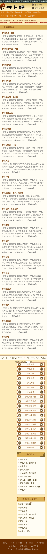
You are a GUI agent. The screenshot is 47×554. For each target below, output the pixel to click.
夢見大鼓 (23, 528)
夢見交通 (30, 392)
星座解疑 (4, 16)
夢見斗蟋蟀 (6, 321)
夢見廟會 (5, 273)
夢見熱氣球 (6, 129)
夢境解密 (40, 543)
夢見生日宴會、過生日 (29, 480)
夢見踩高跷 (6, 289)
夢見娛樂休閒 (38, 20)
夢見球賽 (5, 337)
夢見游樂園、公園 (9, 145)
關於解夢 (30, 447)
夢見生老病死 (30, 434)
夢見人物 (30, 383)
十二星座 (29, 543)
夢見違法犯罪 (30, 406)
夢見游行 (5, 257)
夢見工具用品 (30, 401)
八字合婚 (34, 546)
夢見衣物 (30, 374)
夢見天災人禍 (30, 410)
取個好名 (19, 12)
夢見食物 (30, 387)
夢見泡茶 (5, 177)
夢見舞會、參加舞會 (28, 463)
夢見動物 (30, 369)
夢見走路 (23, 524)
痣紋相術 (31, 16)
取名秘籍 (23, 546)
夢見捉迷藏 (6, 81)
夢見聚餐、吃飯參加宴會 (30, 487)
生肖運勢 (37, 12)
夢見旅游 (5, 305)
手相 (20, 543)
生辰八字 (13, 16)
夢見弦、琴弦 (25, 531)
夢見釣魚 (5, 161)
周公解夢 (22, 16)
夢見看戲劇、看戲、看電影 (12, 193)
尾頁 (38, 358)
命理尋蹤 (28, 12)
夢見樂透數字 (30, 438)
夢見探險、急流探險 (10, 209)
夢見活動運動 (30, 443)
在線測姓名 (39, 8)
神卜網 (15, 20)
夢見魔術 (5, 241)
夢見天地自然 (30, 397)
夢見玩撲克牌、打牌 (10, 49)
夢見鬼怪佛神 (30, 424)
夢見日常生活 (30, 429)
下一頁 (31, 358)
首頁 (3, 12)
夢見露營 (5, 225)
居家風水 (12, 546)
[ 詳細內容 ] (27, 44)
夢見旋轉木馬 (7, 113)
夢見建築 (30, 378)
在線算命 (38, 5)
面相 (12, 543)
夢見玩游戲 (6, 65)
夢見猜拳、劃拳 (8, 33)
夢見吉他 (23, 508)
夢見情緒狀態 (30, 420)
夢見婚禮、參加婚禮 (28, 514)
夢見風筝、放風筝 (27, 518)
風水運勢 (10, 12)
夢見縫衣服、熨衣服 (10, 97)
